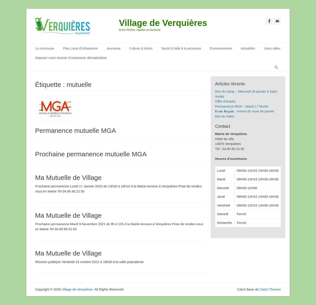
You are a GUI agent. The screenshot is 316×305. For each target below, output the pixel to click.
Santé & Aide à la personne (181, 48)
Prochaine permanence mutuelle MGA (91, 154)
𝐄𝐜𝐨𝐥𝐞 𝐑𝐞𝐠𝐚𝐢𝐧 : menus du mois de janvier (244, 111)
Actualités (248, 48)
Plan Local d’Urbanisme (80, 48)
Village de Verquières (163, 23)
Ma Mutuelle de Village (68, 177)
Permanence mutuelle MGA (75, 130)
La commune (44, 48)
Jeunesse (113, 48)
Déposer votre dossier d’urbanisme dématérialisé (71, 58)
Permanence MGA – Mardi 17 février (241, 106)
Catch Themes (270, 289)
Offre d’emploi (225, 101)
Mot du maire (224, 116)
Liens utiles (272, 48)
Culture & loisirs (140, 48)
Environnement (221, 48)
